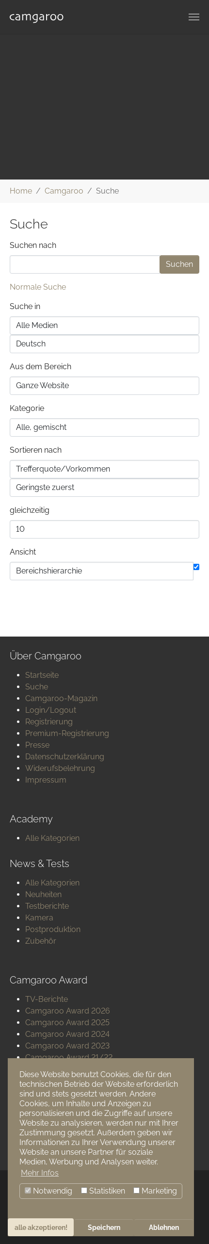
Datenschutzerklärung (64, 756)
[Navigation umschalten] (194, 17)
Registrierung (49, 721)
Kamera (39, 917)
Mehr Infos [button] (40, 1173)
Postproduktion (52, 929)
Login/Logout (50, 710)
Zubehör (40, 941)
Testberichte (47, 906)
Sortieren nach (36, 450)
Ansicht (23, 552)
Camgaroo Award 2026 (67, 1010)
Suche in (25, 306)
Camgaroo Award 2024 (67, 1034)
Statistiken (103, 1190)
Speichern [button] (104, 1227)
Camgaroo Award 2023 (67, 1045)
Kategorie (27, 408)
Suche (36, 686)
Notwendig (48, 1190)
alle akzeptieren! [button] (41, 1227)
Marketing (155, 1190)
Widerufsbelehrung (60, 768)
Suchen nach (33, 245)
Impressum (45, 780)
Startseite (42, 675)
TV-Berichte (46, 999)
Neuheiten (43, 894)
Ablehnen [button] (164, 1227)
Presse (37, 745)
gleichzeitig (29, 510)
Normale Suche (38, 287)
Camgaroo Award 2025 (67, 1022)
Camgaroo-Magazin (61, 698)
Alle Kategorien (52, 838)
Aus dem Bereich (40, 366)
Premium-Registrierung (67, 733)
